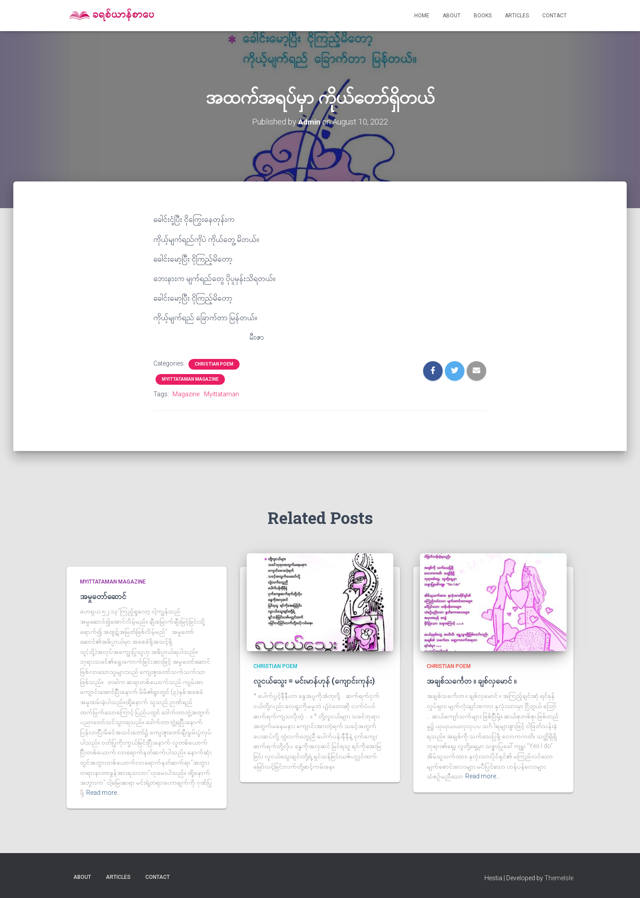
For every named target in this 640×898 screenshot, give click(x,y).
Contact (554, 15)
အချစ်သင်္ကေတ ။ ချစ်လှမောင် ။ (471, 680)
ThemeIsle (558, 878)
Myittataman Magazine (190, 379)
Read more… (103, 792)
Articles (517, 15)
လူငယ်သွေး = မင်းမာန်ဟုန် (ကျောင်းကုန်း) (314, 680)
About (451, 15)
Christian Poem (214, 364)
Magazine (186, 394)
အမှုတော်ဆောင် (103, 596)
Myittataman (221, 394)
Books (483, 15)
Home (421, 15)
